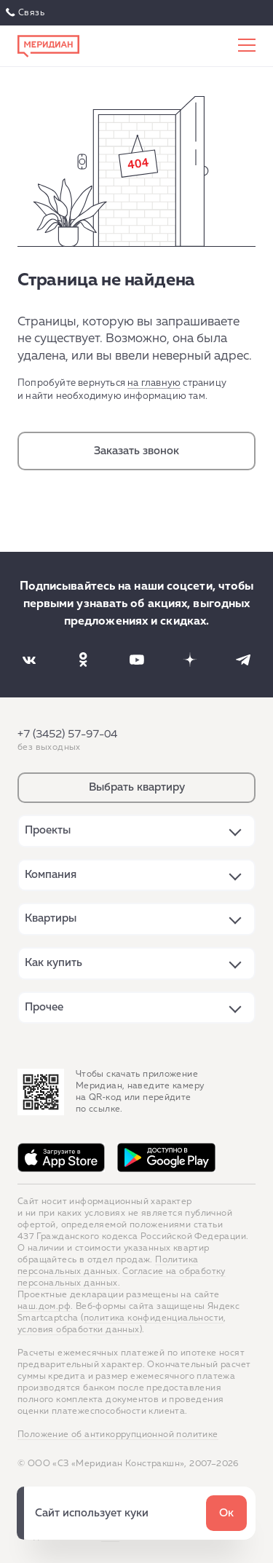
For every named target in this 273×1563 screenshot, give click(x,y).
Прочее (44, 1007)
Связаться (26, 13)
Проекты (48, 830)
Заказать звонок (136, 451)
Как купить (53, 962)
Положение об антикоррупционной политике (117, 1435)
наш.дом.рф (44, 1306)
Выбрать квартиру (137, 787)
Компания (50, 874)
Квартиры (50, 918)
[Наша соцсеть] (29, 659)
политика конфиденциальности (154, 1318)
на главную (154, 383)
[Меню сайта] (247, 45)
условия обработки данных (78, 1330)
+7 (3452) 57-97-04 (67, 734)
